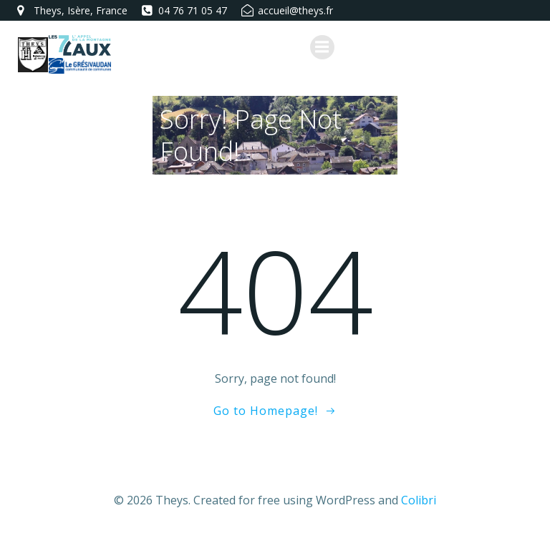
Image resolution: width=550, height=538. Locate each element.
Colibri (418, 500)
